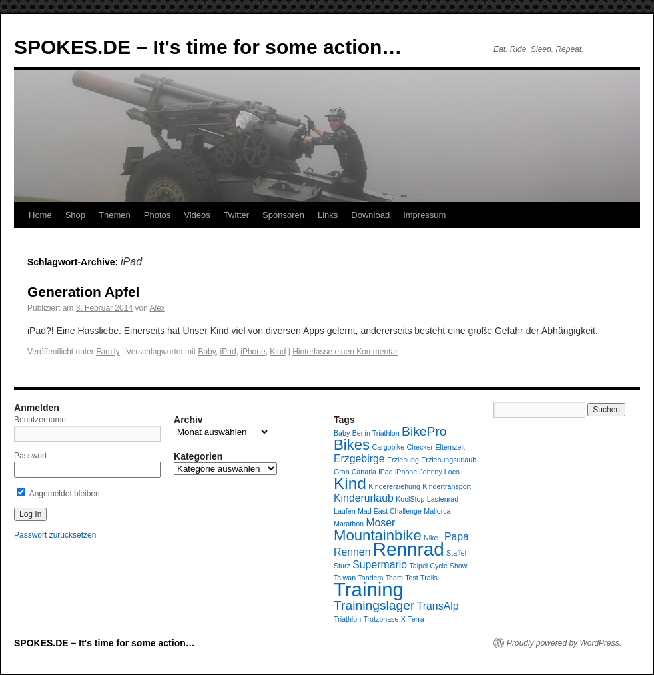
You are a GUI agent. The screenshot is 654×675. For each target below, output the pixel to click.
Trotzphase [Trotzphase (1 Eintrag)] (380, 619)
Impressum (424, 215)
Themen (115, 215)
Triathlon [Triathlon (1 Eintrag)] (347, 619)
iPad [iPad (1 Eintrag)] (385, 472)
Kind (278, 351)
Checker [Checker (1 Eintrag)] (419, 447)
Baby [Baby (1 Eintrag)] (342, 433)
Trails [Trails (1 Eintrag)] (429, 578)
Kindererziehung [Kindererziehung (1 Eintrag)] (394, 486)
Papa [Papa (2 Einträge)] (456, 536)
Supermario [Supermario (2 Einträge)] (379, 564)
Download (370, 215)
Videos (197, 215)
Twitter (236, 215)
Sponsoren (283, 215)
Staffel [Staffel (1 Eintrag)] (456, 553)
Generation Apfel (83, 291)
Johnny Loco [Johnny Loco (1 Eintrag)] (440, 472)
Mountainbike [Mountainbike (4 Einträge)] (378, 535)
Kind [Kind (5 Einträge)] (350, 483)
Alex (156, 308)
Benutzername (40, 419)
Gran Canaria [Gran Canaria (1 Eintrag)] (355, 472)
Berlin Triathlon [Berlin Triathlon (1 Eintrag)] (376, 433)
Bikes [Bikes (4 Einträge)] (352, 444)
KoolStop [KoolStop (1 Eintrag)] (410, 499)
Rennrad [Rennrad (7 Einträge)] (408, 549)
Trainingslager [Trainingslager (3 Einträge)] (374, 605)
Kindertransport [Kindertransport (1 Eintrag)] (446, 486)
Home (40, 215)
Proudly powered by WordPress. (564, 643)
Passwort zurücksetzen (55, 535)
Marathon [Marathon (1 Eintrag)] (349, 524)
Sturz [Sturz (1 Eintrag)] (342, 566)
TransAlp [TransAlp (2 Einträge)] (438, 606)
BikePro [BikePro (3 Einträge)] (424, 431)
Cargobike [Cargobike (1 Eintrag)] (388, 447)
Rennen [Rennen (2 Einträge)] (352, 552)
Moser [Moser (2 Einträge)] (380, 522)
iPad (228, 351)
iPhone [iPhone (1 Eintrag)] (406, 472)
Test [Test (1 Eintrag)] (411, 578)
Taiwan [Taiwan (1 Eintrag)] (345, 578)
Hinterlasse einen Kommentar (345, 351)
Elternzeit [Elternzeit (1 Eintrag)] (449, 447)
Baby (206, 351)
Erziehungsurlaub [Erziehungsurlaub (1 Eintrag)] (448, 460)
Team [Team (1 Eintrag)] (394, 578)
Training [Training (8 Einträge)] (369, 589)
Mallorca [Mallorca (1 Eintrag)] (437, 511)
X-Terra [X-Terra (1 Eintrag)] (412, 619)
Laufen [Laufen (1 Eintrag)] (345, 511)
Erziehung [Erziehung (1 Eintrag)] (403, 460)
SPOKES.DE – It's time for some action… (208, 47)
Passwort (30, 455)
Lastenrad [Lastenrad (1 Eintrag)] (442, 499)
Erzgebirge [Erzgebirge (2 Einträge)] (359, 458)
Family (107, 351)
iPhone (252, 351)
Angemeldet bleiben (58, 493)
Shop (75, 215)
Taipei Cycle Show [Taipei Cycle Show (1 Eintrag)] (438, 566)
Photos (157, 215)
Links (328, 215)
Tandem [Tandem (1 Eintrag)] (371, 578)
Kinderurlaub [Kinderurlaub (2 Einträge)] (364, 498)
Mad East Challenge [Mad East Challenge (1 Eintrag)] (390, 511)
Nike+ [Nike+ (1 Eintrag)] (433, 538)
